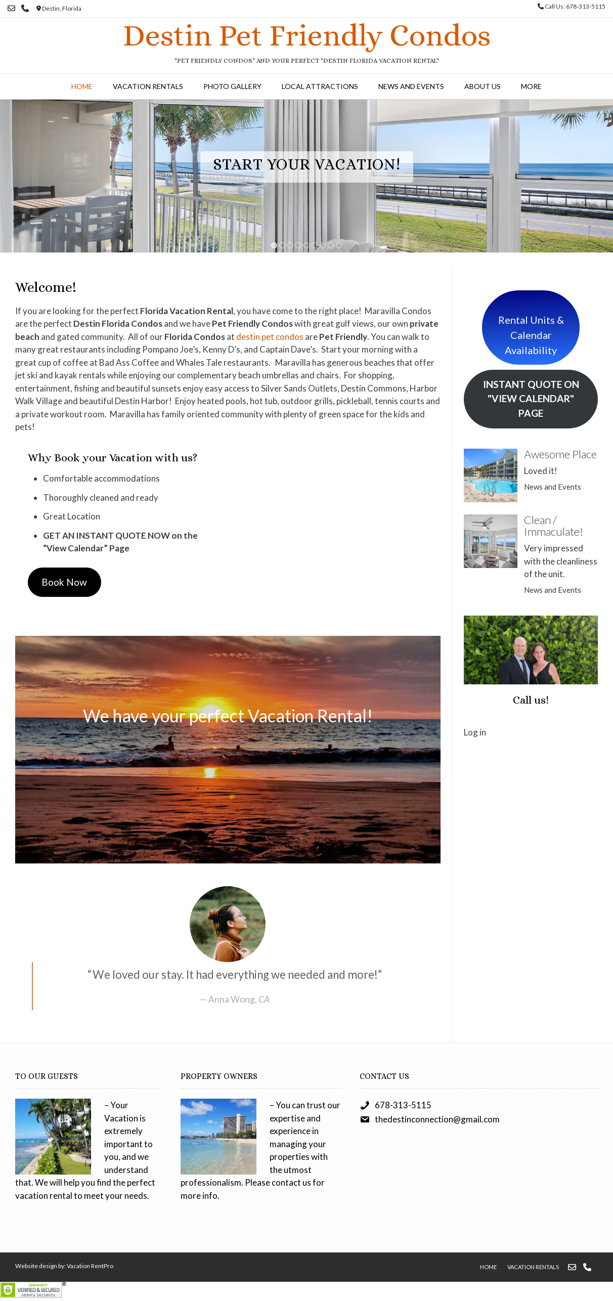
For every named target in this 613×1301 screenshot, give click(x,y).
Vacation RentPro (90, 1266)
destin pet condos (269, 336)
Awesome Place (560, 454)
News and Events (411, 86)
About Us (482, 86)
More (531, 86)
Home (82, 86)
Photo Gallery (232, 86)
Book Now (64, 582)
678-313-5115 (403, 1105)
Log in (475, 732)
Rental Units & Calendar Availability (531, 335)
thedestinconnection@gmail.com (437, 1119)
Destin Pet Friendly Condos (307, 35)
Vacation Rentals (148, 86)
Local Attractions (320, 86)
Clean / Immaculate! (553, 525)
